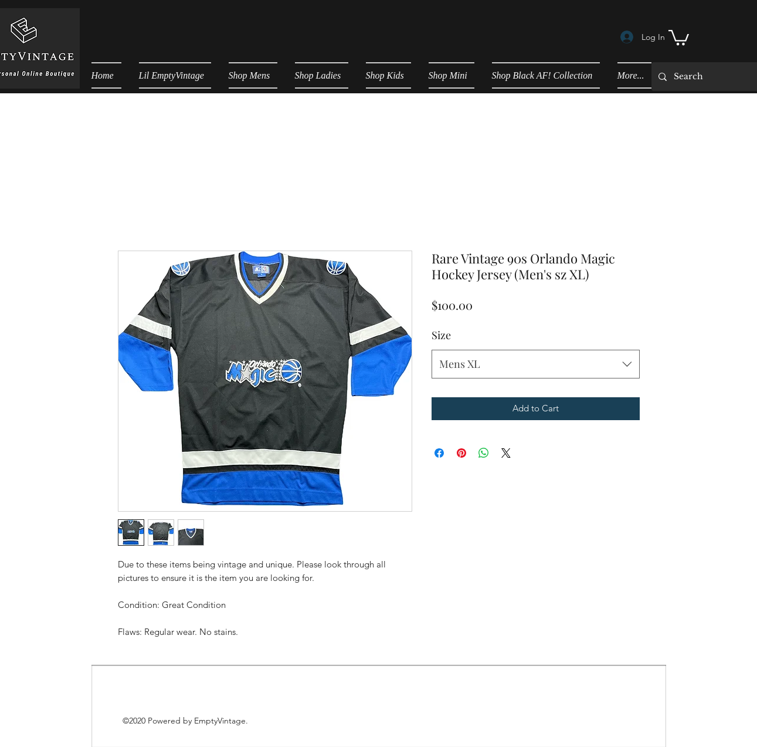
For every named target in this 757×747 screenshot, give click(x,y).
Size (441, 335)
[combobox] (536, 364)
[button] (678, 36)
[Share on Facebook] (439, 453)
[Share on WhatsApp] (484, 453)
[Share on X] (506, 453)
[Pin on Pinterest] (461, 453)
